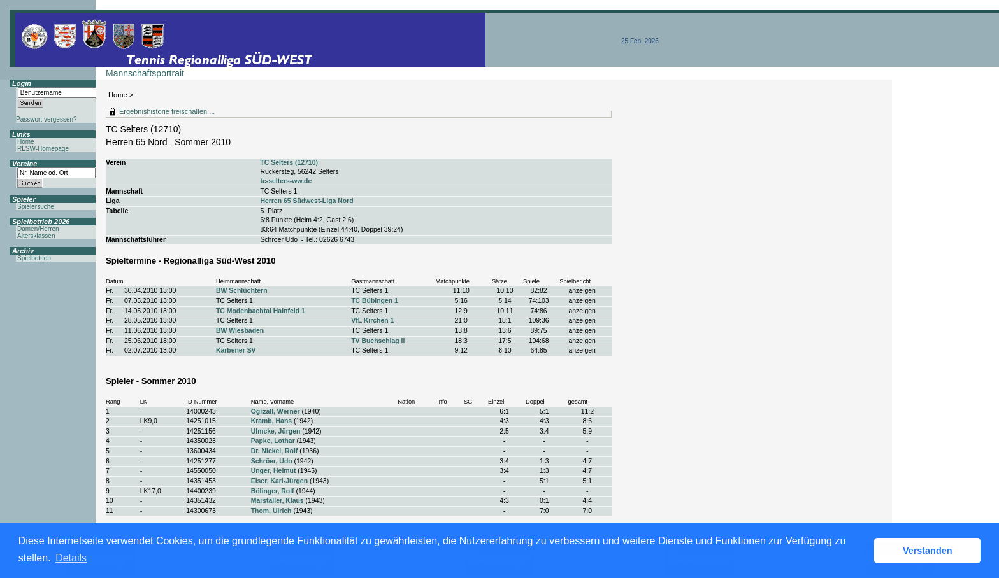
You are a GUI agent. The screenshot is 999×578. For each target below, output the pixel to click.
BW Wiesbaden (240, 330)
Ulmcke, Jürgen (276, 431)
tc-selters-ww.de (286, 181)
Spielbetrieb (34, 258)
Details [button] (71, 558)
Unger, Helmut (273, 470)
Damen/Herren (38, 228)
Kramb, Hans (271, 421)
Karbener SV (236, 350)
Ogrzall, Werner (275, 411)
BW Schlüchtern (242, 290)
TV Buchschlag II (378, 340)
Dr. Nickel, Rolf (274, 451)
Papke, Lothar (273, 440)
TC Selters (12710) (289, 162)
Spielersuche (35, 206)
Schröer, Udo (271, 461)
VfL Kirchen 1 (372, 320)
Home (117, 95)
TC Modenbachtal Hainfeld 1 (260, 310)
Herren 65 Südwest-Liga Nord (306, 200)
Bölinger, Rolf (272, 491)
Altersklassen (36, 235)
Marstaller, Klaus (277, 500)
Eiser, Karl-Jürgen (279, 480)
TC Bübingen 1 (374, 300)
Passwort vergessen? (46, 119)
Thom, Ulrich (271, 510)
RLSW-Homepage (43, 148)
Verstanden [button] (927, 551)
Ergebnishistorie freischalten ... (167, 111)
